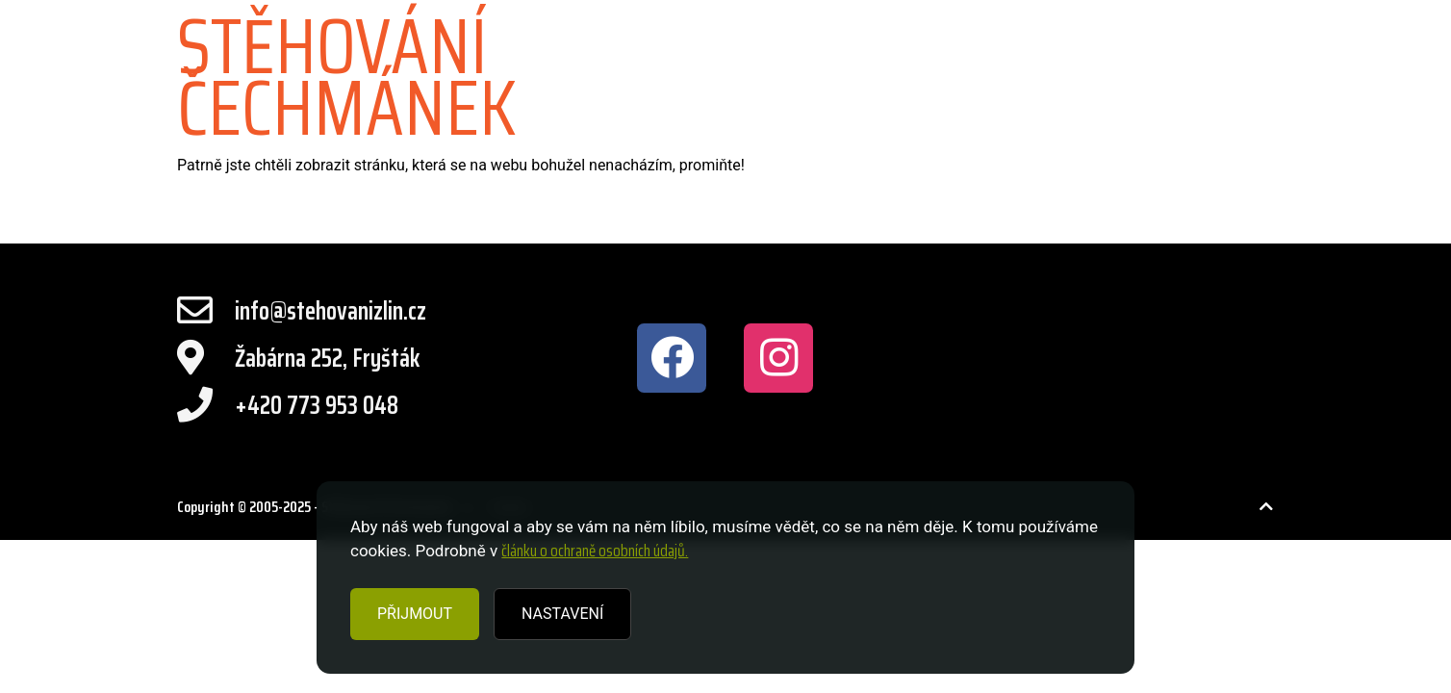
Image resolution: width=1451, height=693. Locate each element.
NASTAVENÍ (562, 613)
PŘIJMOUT (414, 613)
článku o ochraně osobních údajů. (594, 550)
